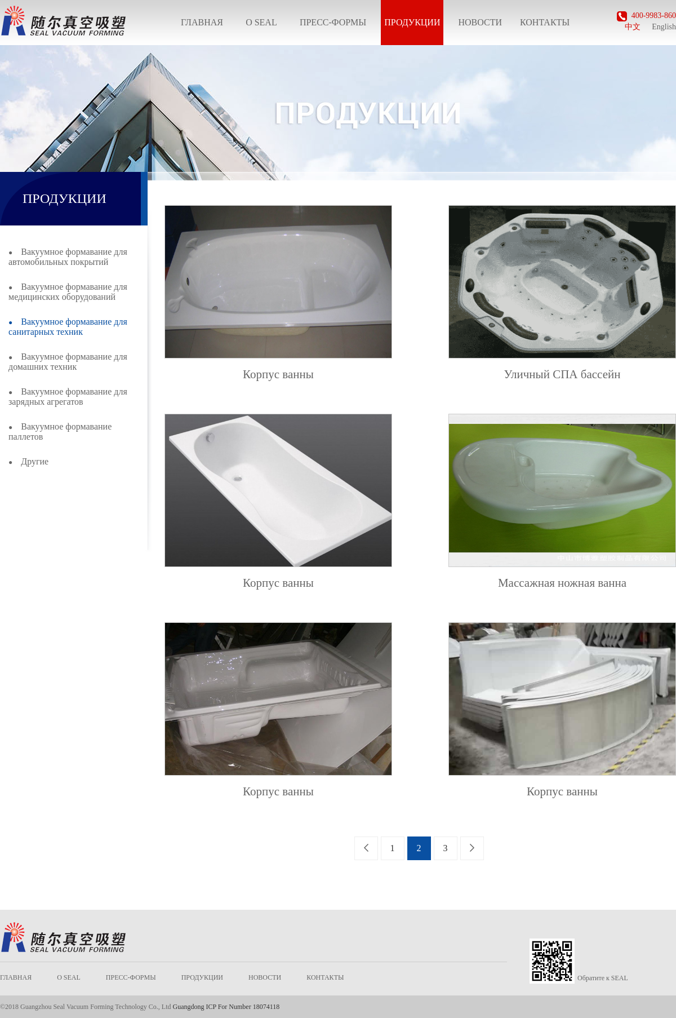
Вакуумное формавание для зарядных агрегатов (67, 396)
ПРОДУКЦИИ (412, 22)
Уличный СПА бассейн (562, 374)
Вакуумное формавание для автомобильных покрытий (67, 257)
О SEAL (261, 22)
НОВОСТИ (480, 22)
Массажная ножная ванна (562, 583)
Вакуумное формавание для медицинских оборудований (67, 292)
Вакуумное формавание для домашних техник (67, 361)
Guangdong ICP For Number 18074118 (225, 1007)
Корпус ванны (278, 374)
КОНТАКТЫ (545, 22)
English (664, 27)
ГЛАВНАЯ (202, 22)
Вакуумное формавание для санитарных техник (67, 327)
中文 (633, 27)
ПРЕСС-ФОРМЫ (333, 22)
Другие (28, 461)
